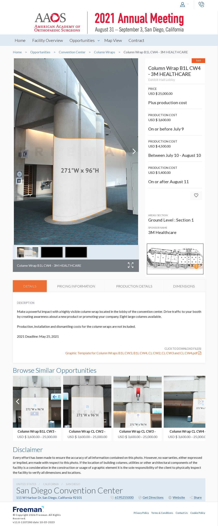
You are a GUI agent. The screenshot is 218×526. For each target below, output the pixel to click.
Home (20, 40)
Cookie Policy (197, 512)
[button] (185, 4)
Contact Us (182, 512)
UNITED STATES (26, 484)
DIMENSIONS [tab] (184, 286)
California (51, 484)
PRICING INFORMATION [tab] (76, 286)
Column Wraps (104, 52)
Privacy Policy (141, 512)
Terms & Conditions (162, 512)
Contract (137, 40)
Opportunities (82, 40)
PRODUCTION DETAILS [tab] (134, 286)
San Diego (73, 484)
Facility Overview (48, 40)
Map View (114, 40)
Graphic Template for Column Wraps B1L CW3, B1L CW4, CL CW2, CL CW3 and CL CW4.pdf (133, 353)
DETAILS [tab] (29, 286)
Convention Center (72, 52)
